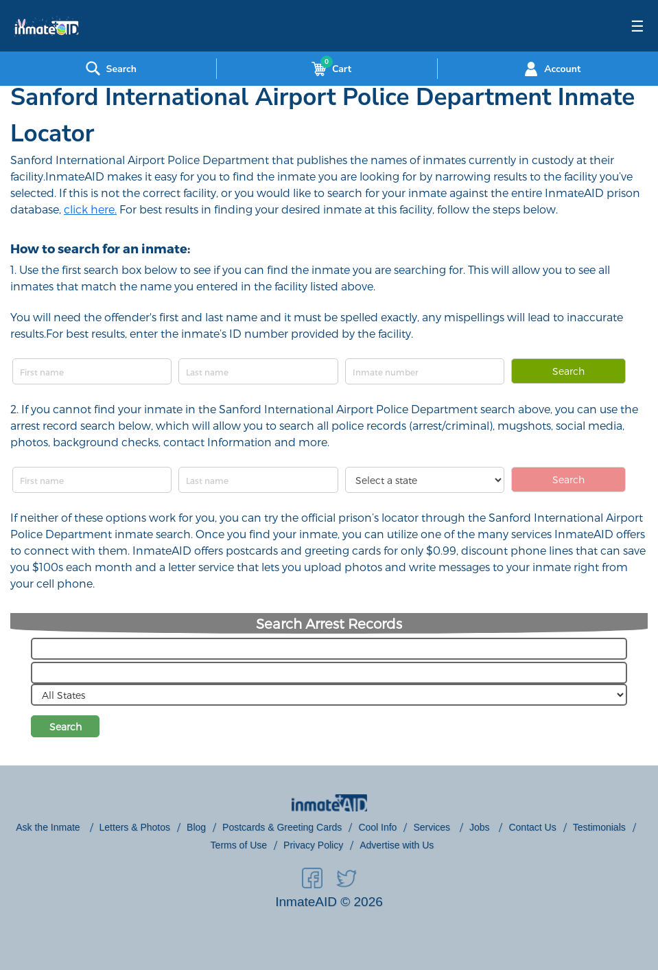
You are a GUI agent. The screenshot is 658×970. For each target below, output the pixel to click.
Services (433, 827)
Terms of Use (239, 845)
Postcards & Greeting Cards (282, 827)
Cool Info (377, 827)
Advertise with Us (397, 845)
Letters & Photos (135, 827)
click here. (90, 209)
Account (550, 68)
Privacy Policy (313, 845)
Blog (196, 827)
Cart (328, 68)
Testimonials (599, 827)
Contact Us (532, 827)
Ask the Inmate (49, 827)
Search (568, 371)
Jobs (480, 827)
